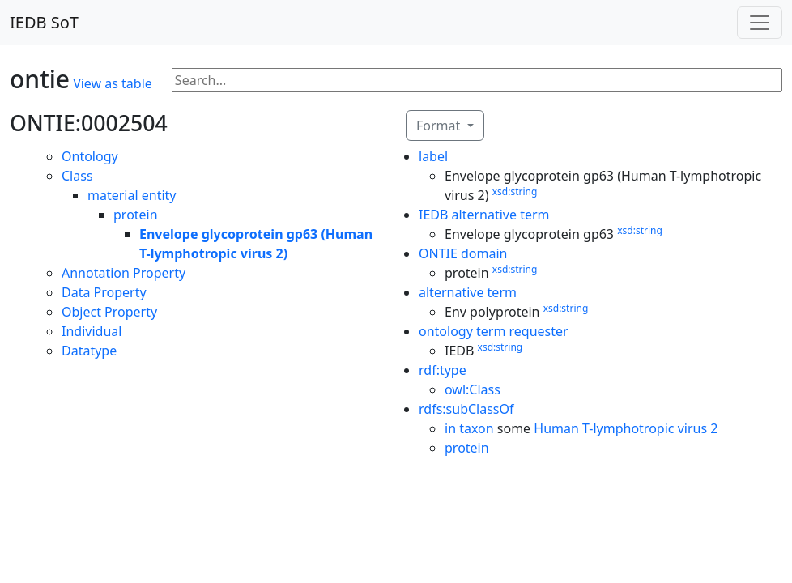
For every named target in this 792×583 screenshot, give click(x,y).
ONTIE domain (463, 253)
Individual (91, 331)
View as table (112, 83)
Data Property (104, 292)
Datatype (89, 351)
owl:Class (472, 389)
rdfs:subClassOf (466, 409)
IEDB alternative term (484, 214)
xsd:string (515, 191)
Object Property (109, 312)
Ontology (90, 156)
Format (439, 125)
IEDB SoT (44, 22)
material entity (132, 195)
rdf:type (442, 370)
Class (77, 176)
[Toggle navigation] (759, 22)
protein (135, 214)
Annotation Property (123, 273)
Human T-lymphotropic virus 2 (625, 428)
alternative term (468, 292)
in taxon (469, 428)
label (433, 156)
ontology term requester (493, 331)
